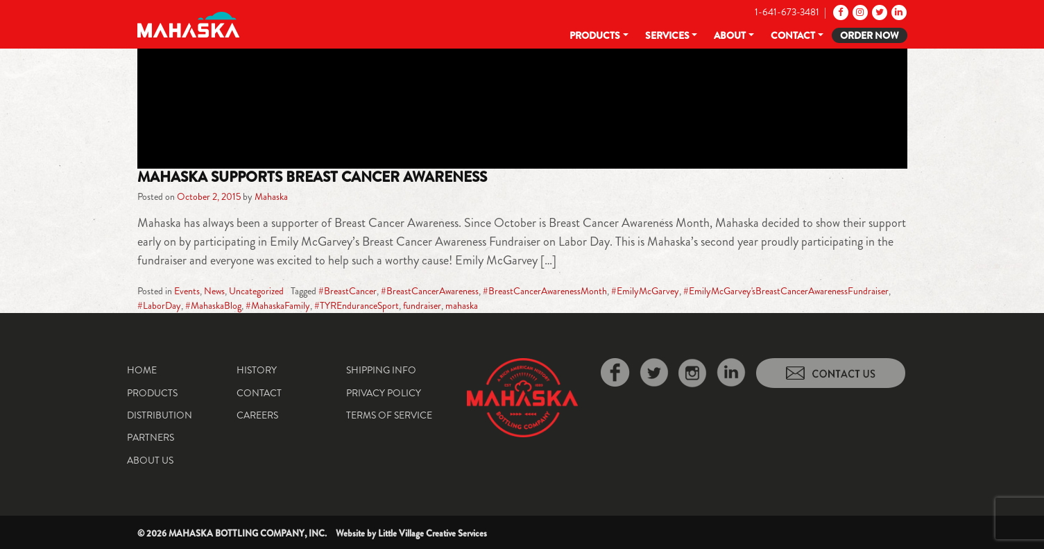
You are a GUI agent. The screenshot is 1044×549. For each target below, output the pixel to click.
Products (595, 35)
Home (142, 370)
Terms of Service (389, 415)
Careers (257, 415)
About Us (150, 460)
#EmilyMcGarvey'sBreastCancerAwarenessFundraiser (786, 291)
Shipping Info (381, 370)
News (214, 291)
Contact (793, 35)
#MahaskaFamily (278, 305)
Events (187, 291)
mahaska (461, 305)
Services (667, 35)
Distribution (159, 415)
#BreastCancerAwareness (430, 291)
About (730, 35)
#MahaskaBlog (213, 305)
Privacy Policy (383, 393)
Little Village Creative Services (432, 533)
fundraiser (422, 305)
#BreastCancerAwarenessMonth (545, 291)
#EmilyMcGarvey (645, 291)
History (257, 370)
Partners (150, 437)
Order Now (869, 35)
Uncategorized (256, 291)
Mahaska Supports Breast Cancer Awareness (312, 177)
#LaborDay (159, 305)
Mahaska (271, 196)
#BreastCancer (347, 291)
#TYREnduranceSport (356, 305)
